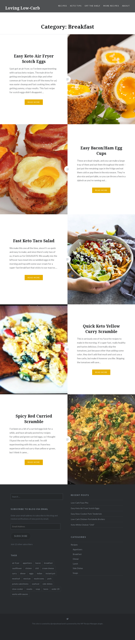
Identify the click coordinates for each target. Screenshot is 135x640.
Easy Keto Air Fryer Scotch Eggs (85, 508)
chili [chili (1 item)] (37, 568)
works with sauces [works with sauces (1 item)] (20, 594)
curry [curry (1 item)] (14, 573)
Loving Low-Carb (22, 8)
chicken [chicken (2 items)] (28, 568)
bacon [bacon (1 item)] (38, 563)
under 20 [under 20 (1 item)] (55, 589)
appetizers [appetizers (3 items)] (27, 563)
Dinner (76, 559)
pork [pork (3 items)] (49, 578)
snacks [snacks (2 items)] (29, 589)
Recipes (62, 6)
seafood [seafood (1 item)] (35, 584)
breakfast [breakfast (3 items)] (48, 563)
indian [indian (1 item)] (39, 573)
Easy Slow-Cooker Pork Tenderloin (86, 514)
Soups (75, 573)
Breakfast (77, 554)
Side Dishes (78, 568)
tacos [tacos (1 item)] (45, 589)
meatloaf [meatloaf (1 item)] (16, 578)
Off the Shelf (92, 6)
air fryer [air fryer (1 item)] (15, 563)
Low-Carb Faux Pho (79, 503)
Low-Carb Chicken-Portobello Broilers (88, 519)
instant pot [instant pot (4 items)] (50, 573)
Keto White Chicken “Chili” (82, 525)
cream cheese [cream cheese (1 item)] (48, 568)
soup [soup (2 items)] (38, 589)
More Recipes (111, 6)
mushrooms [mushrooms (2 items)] (39, 578)
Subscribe (21, 536)
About (126, 6)
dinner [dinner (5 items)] (23, 573)
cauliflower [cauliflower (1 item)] (17, 568)
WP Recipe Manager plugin (92, 623)
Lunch (75, 563)
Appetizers (77, 549)
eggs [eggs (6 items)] (31, 573)
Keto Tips (75, 6)
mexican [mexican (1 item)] (27, 578)
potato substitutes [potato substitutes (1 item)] (20, 584)
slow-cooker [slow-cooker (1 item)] (17, 589)
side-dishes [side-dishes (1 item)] (47, 584)
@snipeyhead (56, 623)
